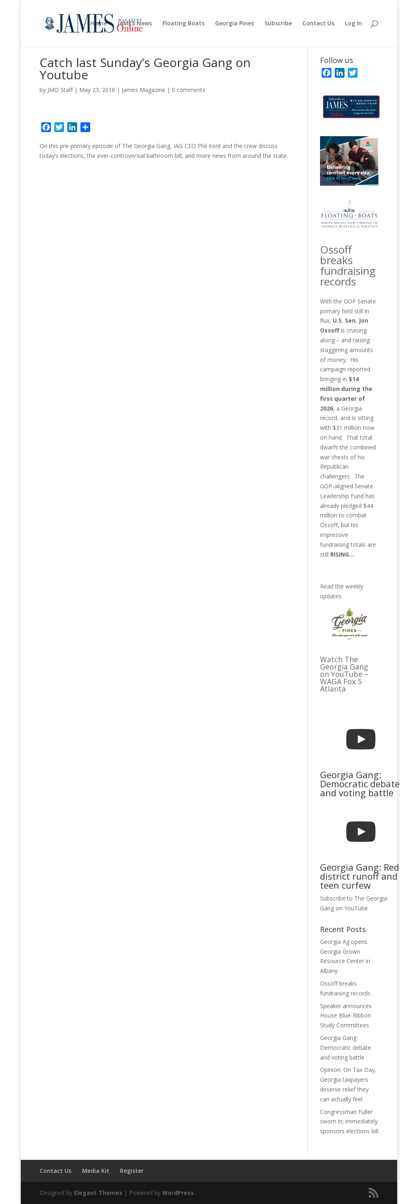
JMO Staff (60, 90)
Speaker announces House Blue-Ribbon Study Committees (346, 1015)
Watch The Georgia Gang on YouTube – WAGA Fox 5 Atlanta (344, 674)
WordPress (178, 1193)
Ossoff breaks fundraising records (348, 265)
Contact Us (318, 23)
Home (98, 23)
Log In (353, 23)
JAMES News (135, 23)
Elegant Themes (98, 1193)
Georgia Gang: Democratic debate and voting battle (345, 1047)
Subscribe (278, 23)
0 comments (188, 90)
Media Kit (95, 1171)
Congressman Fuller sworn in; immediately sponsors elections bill (349, 1121)
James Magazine (143, 90)
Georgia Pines (234, 23)
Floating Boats (183, 23)
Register (132, 1171)
